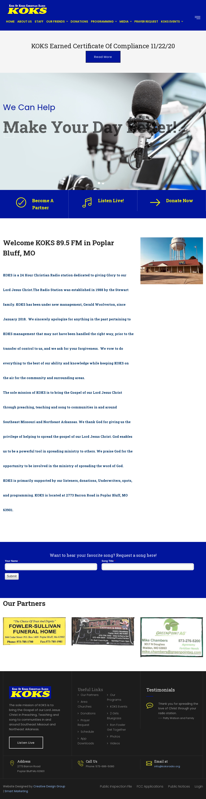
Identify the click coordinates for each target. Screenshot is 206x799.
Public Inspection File (116, 786)
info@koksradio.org (167, 766)
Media (124, 21)
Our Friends (55, 21)
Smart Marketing (16, 791)
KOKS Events (170, 21)
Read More (103, 57)
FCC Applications (150, 786)
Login (199, 786)
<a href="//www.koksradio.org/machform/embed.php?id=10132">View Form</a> (103, 573)
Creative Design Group (49, 786)
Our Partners (90, 695)
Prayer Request (146, 21)
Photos (115, 736)
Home (10, 21)
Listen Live (26, 743)
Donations (79, 21)
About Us (24, 21)
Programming (102, 21)
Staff (39, 21)
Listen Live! (111, 200)
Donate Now (179, 200)
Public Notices (179, 786)
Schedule (87, 732)
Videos (115, 743)
